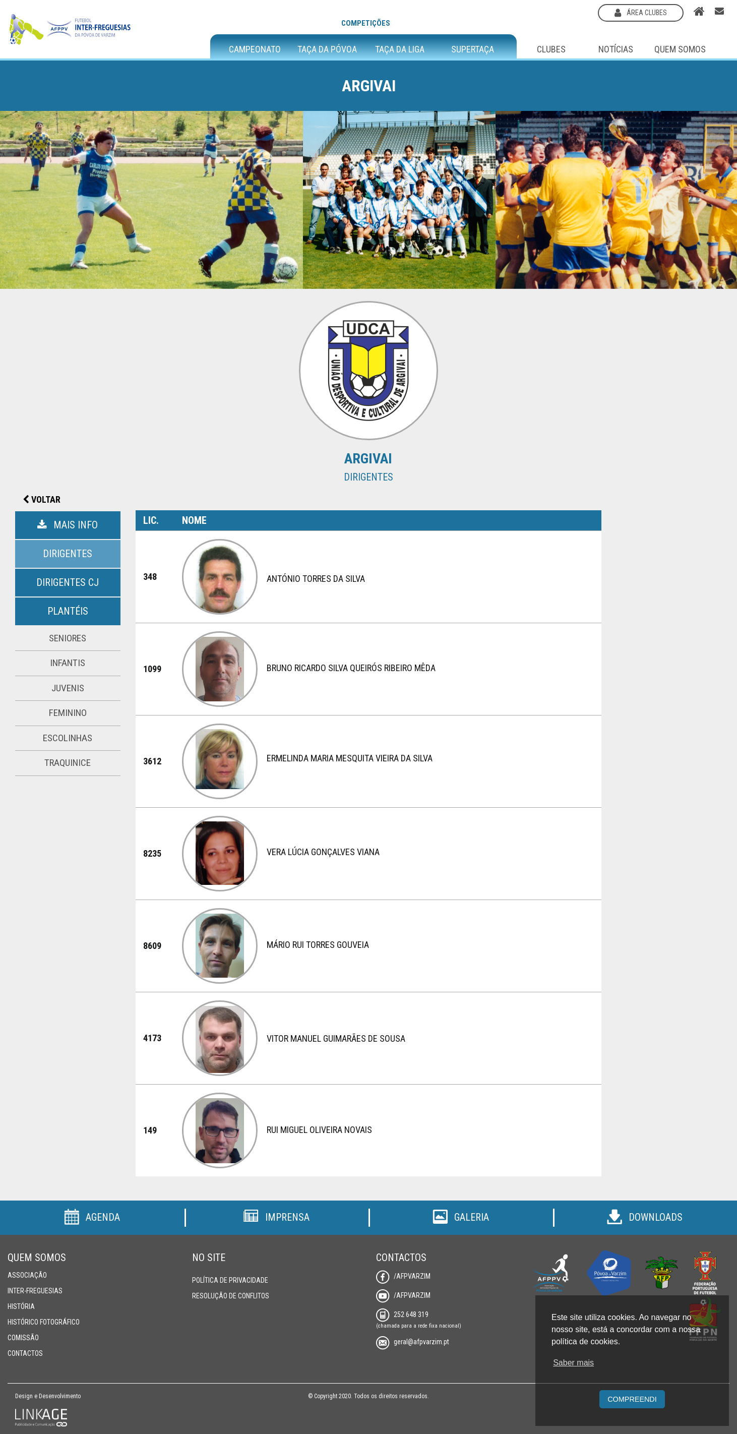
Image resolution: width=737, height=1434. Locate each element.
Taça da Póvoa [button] (327, 49)
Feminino (68, 713)
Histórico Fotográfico (44, 1322)
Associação (27, 1275)
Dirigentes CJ (67, 582)
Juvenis (67, 688)
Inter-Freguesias (35, 1291)
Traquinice (67, 762)
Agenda (92, 1217)
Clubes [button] (551, 49)
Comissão (23, 1338)
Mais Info (67, 525)
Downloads (645, 1217)
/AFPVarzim (403, 1276)
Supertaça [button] (472, 49)
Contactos (25, 1353)
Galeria (461, 1217)
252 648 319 (402, 1314)
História (21, 1306)
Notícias (615, 49)
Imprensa (276, 1217)
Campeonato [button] (255, 49)
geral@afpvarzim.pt (412, 1342)
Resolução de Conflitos (230, 1296)
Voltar (41, 499)
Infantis (67, 663)
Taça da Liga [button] (399, 49)
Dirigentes (67, 554)
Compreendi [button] (632, 1399)
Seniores (67, 638)
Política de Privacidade (230, 1280)
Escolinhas (67, 738)
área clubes (641, 13)
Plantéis (67, 611)
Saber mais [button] (573, 1362)
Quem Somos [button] (680, 49)
